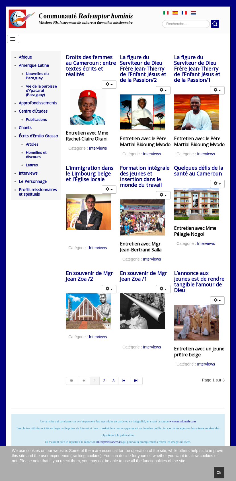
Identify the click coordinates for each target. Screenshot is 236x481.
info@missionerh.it (109, 441)
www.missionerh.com (182, 421)
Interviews (28, 173)
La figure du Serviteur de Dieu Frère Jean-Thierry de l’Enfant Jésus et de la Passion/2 (143, 68)
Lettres (32, 165)
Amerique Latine (34, 65)
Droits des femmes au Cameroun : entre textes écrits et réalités (91, 66)
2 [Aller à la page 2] (104, 381)
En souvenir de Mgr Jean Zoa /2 (89, 276)
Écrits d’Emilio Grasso (38, 136)
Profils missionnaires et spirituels (38, 192)
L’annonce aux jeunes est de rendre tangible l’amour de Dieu (199, 282)
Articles (32, 144)
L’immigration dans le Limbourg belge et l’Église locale (89, 173)
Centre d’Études (33, 111)
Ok (219, 472)
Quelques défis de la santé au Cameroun (198, 170)
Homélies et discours (36, 154)
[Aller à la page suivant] (124, 381)
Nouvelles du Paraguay (37, 75)
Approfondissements (38, 103)
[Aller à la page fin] (136, 381)
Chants (25, 127)
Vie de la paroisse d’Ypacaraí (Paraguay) (41, 90)
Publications (36, 119)
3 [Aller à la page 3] (113, 381)
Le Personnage (33, 181)
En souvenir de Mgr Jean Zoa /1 (143, 276)
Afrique (25, 57)
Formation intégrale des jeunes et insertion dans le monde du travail (144, 176)
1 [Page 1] (95, 381)
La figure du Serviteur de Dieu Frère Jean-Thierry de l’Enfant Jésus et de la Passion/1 (197, 68)
